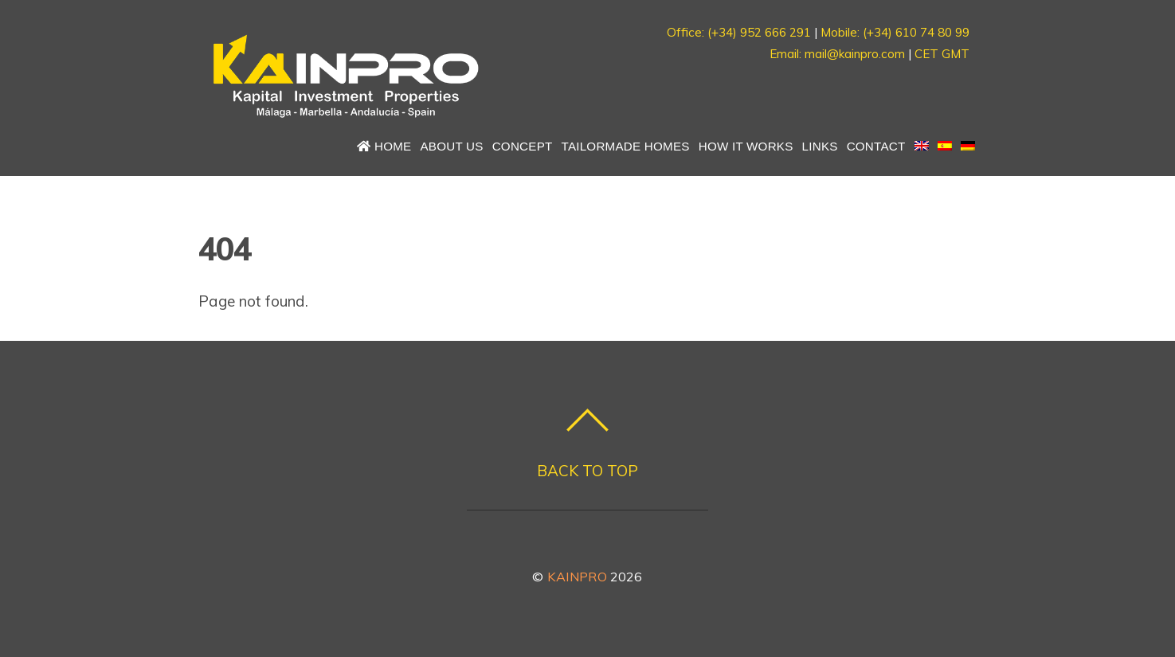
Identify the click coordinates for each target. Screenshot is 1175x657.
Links (820, 146)
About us (451, 146)
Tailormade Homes (626, 146)
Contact (876, 146)
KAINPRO (577, 577)
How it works (746, 146)
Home (384, 146)
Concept (522, 146)
